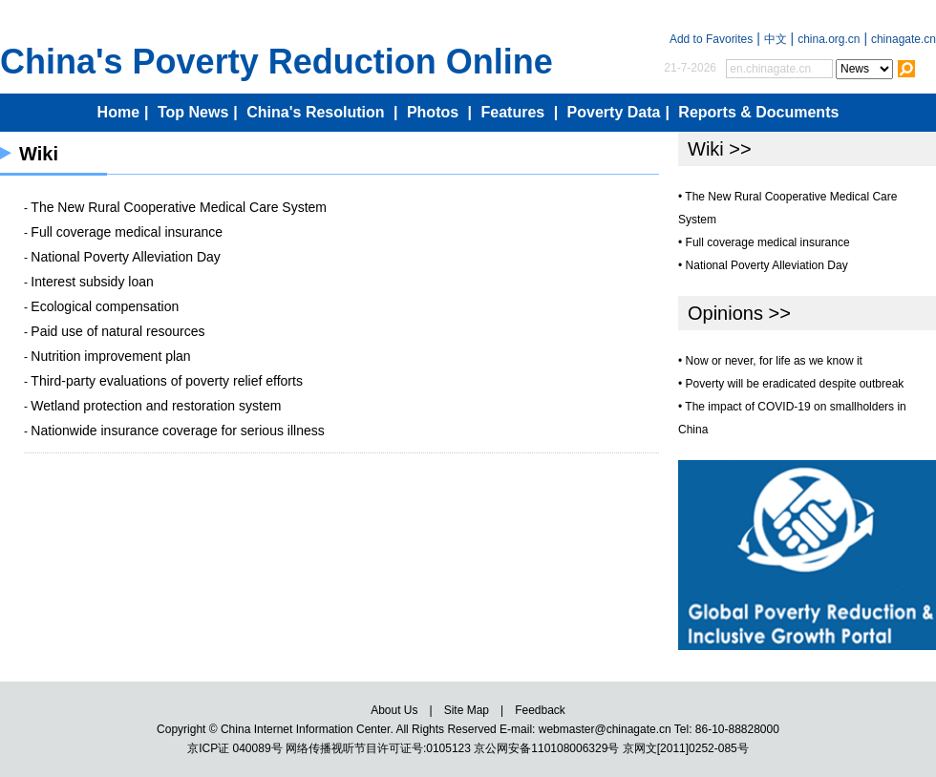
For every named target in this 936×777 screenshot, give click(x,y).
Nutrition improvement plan (110, 356)
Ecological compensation (105, 306)
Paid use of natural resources (117, 331)
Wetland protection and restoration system (156, 405)
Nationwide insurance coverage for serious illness (177, 430)
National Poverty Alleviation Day (125, 256)
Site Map (466, 710)
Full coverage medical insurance (127, 232)
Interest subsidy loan (92, 281)
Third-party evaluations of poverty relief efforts (167, 380)
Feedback (540, 710)
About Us (394, 710)
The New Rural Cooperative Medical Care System (179, 207)
